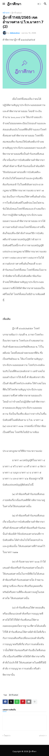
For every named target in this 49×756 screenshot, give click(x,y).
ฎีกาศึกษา (14, 4)
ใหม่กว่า (7, 735)
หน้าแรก (6, 13)
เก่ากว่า (42, 735)
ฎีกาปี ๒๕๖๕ (16, 13)
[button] (3, 4)
